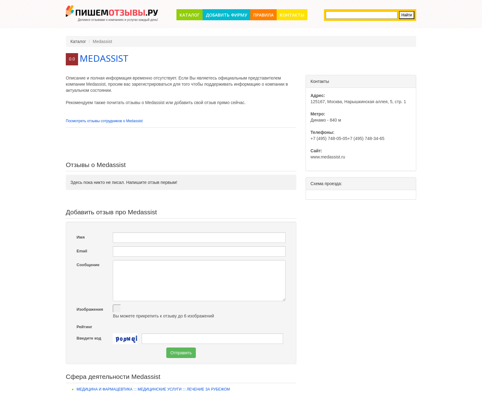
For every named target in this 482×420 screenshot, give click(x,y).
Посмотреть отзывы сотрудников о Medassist (104, 121)
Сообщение (88, 264)
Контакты (292, 15)
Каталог (190, 15)
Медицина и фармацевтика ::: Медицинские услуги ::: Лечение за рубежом (153, 389)
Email (82, 251)
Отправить (181, 352)
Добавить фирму (226, 15)
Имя (81, 237)
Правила (263, 15)
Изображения (90, 309)
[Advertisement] (181, 144)
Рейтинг (84, 327)
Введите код (89, 338)
